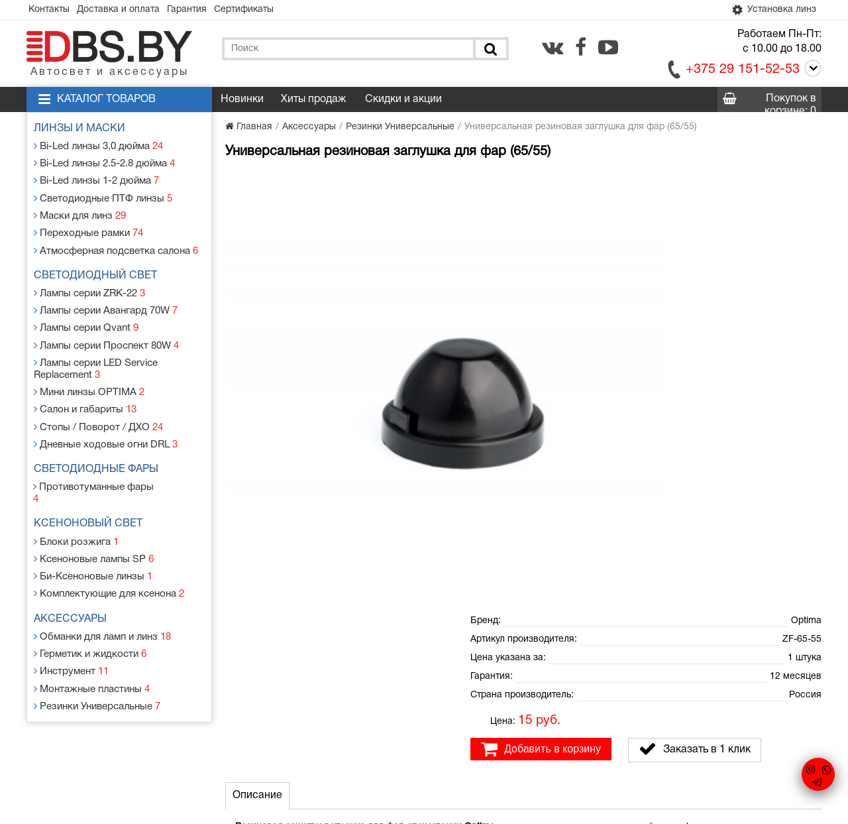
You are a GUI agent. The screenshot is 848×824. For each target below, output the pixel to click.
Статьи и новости (311, 710)
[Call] (811, 72)
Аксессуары (73, 576)
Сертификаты (262, 10)
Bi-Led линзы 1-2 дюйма (97, 178)
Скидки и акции (403, 100)
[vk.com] (552, 48)
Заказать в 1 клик (695, 308)
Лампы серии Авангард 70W (107, 299)
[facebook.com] (580, 48)
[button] (445, 183)
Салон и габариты (86, 390)
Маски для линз (82, 210)
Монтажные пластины (92, 641)
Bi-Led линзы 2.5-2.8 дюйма (105, 162)
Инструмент (73, 625)
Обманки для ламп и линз (104, 593)
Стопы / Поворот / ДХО (97, 406)
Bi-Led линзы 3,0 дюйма (99, 146)
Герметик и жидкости (90, 609)
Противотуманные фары (97, 463)
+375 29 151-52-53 (743, 71)
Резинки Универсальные (98, 657)
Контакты (51, 10)
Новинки (242, 100)
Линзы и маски (83, 130)
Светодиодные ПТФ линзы (102, 194)
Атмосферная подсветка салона (116, 242)
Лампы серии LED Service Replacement (97, 352)
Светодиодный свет (98, 266)
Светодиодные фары (99, 446)
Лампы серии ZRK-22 (91, 283)
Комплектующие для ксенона (109, 552)
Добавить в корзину (541, 308)
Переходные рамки (89, 226)
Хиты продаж (313, 100)
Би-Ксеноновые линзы (94, 536)
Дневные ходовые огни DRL (106, 422)
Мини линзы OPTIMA (89, 374)
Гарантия (200, 10)
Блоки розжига (77, 504)
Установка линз (770, 10)
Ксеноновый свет (91, 488)
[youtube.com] (608, 48)
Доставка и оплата (126, 10)
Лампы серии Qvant (87, 315)
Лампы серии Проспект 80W (107, 330)
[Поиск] (489, 50)
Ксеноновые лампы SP (94, 520)
